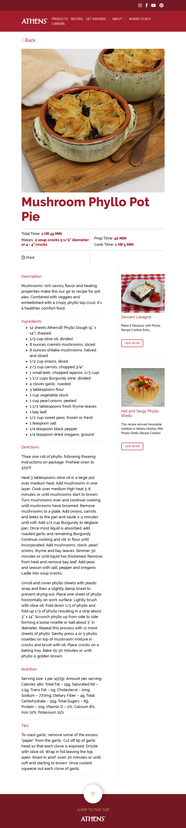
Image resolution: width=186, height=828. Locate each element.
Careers (58, 23)
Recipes (77, 19)
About (117, 19)
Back (28, 40)
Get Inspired (96, 19)
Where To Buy (140, 19)
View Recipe (132, 343)
